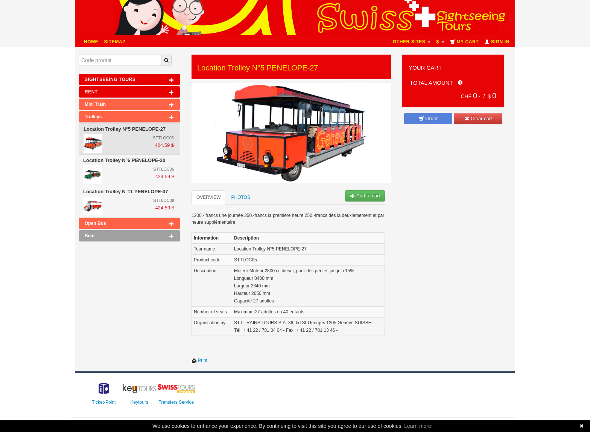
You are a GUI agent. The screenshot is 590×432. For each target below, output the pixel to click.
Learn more (417, 426)
